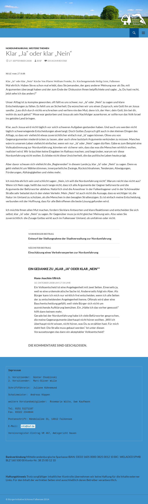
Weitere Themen (39, 48)
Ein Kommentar (57, 60)
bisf (39, 60)
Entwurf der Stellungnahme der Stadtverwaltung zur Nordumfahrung (74, 236)
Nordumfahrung (17, 48)
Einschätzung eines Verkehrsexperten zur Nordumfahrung (74, 250)
